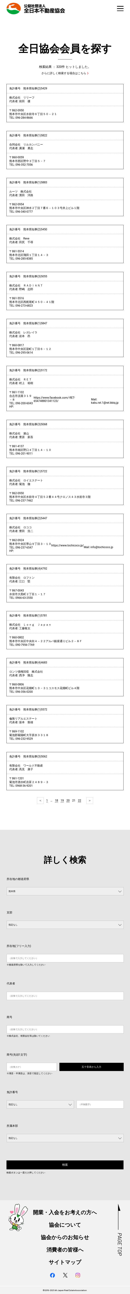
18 (56, 800)
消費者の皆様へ (65, 1250)
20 (68, 800)
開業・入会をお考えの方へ (65, 1212)
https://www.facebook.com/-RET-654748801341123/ (54, 399)
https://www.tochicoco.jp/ (67, 545)
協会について (65, 1225)
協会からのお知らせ (65, 1237)
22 (79, 800)
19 (62, 800)
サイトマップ (65, 1262)
